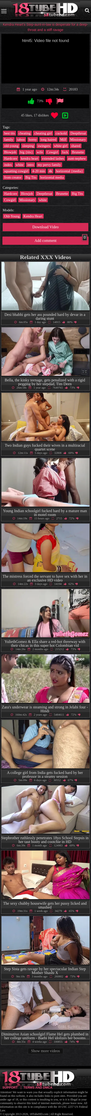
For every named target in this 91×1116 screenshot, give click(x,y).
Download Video (45, 227)
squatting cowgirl (16, 171)
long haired (48, 139)
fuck (65, 152)
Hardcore (10, 158)
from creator (13, 177)
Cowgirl (52, 152)
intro (30, 165)
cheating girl (43, 133)
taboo (21, 139)
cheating (25, 133)
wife (40, 152)
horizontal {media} (69, 171)
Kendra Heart (33, 216)
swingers (44, 146)
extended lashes (53, 158)
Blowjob (10, 152)
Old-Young (12, 216)
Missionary (78, 139)
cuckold (61, 133)
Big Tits (30, 177)
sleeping (28, 146)
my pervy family (49, 165)
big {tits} (26, 152)
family (8, 139)
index (8, 165)
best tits (9, 133)
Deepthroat (78, 133)
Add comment (60, 240)
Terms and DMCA (38, 1087)
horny (33, 139)
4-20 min (38, 171)
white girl (60, 146)
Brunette (78, 152)
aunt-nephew (77, 158)
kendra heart (29, 158)
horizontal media (52, 177)
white (20, 165)
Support (10, 1087)
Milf (63, 139)
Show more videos (45, 1051)
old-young (11, 146)
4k (50, 171)
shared (75, 146)
